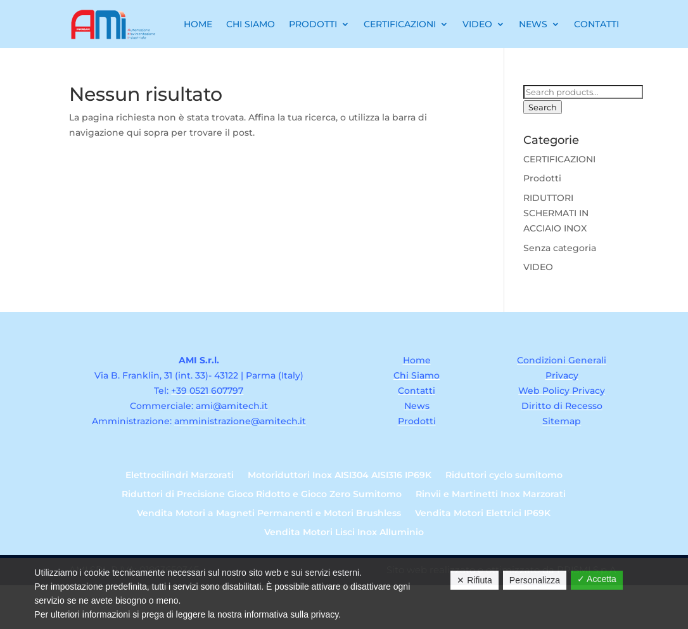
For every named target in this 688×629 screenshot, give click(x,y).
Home (198, 24)
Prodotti (313, 24)
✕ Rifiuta (474, 580)
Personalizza (534, 580)
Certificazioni (400, 24)
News (533, 24)
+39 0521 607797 (207, 390)
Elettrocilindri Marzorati (179, 475)
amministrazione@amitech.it (240, 421)
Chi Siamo (250, 24)
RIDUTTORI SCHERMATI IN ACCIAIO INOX (556, 213)
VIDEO (538, 267)
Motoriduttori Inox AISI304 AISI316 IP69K (339, 475)
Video (477, 24)
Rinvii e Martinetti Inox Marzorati (491, 495)
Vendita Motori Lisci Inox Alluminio (344, 533)
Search (542, 107)
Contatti (596, 24)
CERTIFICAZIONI (559, 159)
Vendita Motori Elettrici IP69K (483, 514)
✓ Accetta (596, 579)
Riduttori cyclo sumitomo (504, 475)
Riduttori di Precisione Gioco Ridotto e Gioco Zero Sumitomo (262, 495)
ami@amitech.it (232, 406)
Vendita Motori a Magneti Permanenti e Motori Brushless (269, 514)
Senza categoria (559, 248)
